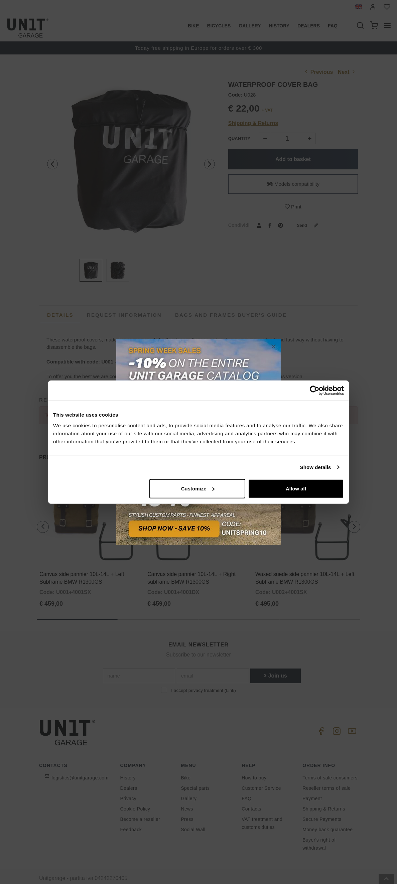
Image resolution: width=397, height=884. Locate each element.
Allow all (296, 488)
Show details (315, 467)
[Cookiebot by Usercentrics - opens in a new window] (314, 391)
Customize (198, 488)
